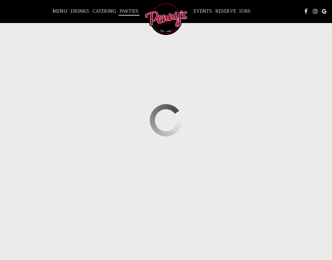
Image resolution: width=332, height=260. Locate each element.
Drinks (80, 11)
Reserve (225, 11)
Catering (104, 11)
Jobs (245, 11)
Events (203, 11)
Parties (129, 11)
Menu (60, 11)
